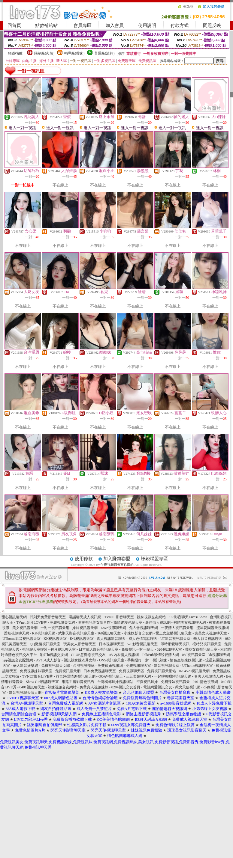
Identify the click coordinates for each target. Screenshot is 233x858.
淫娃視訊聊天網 (16, 633)
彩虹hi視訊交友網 (54, 655)
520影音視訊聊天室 (142, 644)
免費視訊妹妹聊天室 (36, 671)
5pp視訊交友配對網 (17, 660)
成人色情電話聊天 (143, 639)
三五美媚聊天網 (138, 676)
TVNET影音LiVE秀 (37, 676)
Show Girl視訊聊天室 (42, 682)
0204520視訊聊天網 (194, 671)
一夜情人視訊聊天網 (177, 628)
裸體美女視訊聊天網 (190, 622)
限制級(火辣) (44, 53)
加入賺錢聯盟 (116, 558)
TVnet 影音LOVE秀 (31, 622)
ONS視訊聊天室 (111, 660)
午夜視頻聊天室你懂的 (117, 564)
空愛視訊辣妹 (147, 682)
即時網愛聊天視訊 (175, 644)
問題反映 (212, 25)
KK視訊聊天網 (43, 633)
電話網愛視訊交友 (157, 687)
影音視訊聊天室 (166, 666)
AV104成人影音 (48, 660)
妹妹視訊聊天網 (85, 628)
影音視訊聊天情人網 (25, 692)
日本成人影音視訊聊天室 (98, 649)
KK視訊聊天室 (55, 639)
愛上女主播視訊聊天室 (174, 633)
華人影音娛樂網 (25, 666)
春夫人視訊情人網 (208, 676)
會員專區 (83, 25)
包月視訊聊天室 (63, 649)
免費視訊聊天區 (131, 671)
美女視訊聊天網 (25, 628)
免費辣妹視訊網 (110, 666)
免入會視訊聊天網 (143, 628)
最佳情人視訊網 (158, 622)
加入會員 (115, 25)
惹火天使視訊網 (187, 687)
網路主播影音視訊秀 (78, 682)
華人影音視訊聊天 (207, 639)
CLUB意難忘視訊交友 (88, 655)
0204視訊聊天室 (169, 649)
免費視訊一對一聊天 (137, 649)
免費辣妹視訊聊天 (175, 682)
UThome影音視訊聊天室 (21, 639)
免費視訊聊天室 (138, 666)
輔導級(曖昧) (74, 53)
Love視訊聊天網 (113, 628)
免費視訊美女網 (62, 622)
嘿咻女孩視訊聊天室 (201, 649)
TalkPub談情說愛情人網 (160, 655)
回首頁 (14, 25)
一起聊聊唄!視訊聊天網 (172, 676)
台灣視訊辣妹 (84, 666)
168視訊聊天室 (109, 633)
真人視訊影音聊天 (111, 639)
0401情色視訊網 (205, 682)
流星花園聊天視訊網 (212, 628)
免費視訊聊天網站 (161, 671)
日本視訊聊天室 (111, 644)
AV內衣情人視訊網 (124, 655)
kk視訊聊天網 (219, 655)
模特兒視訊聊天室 (206, 644)
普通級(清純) (104, 53)
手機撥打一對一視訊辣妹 (147, 660)
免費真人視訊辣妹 (94, 687)
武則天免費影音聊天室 (48, 617)
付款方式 (180, 25)
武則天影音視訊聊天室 (76, 633)
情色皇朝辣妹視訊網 (186, 660)
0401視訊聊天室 (32, 687)
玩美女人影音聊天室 (79, 644)
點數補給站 (46, 25)
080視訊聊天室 (193, 655)
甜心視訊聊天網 (14, 617)
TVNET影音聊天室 (119, 617)
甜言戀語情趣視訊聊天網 (75, 676)
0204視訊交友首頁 (125, 687)
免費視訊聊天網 (67, 671)
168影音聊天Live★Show (188, 617)
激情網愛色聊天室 (127, 622)
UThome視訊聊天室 (197, 666)
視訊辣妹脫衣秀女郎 (80, 660)
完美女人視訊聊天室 (211, 633)
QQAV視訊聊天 (110, 676)
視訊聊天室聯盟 (34, 649)
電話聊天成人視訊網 (85, 617)
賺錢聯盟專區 (154, 558)
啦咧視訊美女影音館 (94, 622)
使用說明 (147, 25)
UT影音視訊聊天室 (175, 639)
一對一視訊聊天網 (55, 628)
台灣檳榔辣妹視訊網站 (115, 682)
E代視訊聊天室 (81, 639)
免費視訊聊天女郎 (55, 666)
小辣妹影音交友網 (138, 633)
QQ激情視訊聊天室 (45, 644)
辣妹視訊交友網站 (151, 617)
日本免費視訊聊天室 (99, 671)
